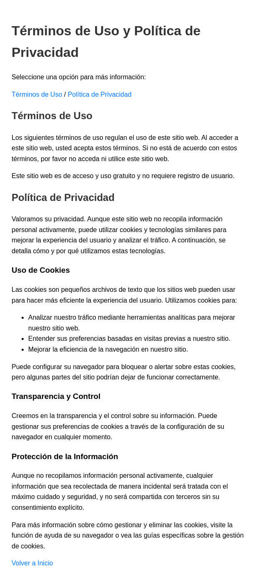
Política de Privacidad (100, 94)
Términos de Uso (37, 94)
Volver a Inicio (32, 563)
